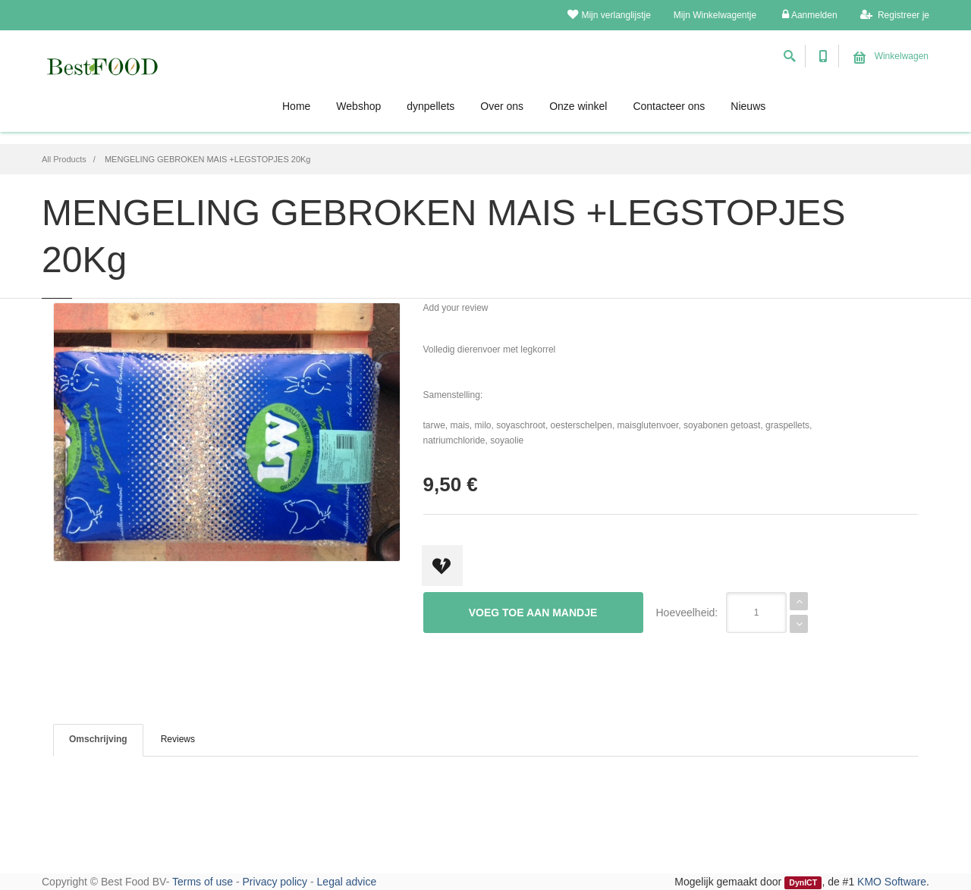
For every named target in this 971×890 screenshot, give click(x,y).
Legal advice (347, 882)
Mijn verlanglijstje (608, 14)
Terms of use (202, 882)
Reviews (178, 739)
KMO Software (891, 882)
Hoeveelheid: (687, 612)
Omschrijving (98, 739)
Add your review (456, 307)
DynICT (803, 882)
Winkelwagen (891, 56)
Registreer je (894, 14)
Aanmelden (809, 14)
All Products (64, 159)
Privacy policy (275, 882)
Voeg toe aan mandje (533, 612)
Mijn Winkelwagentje (715, 15)
